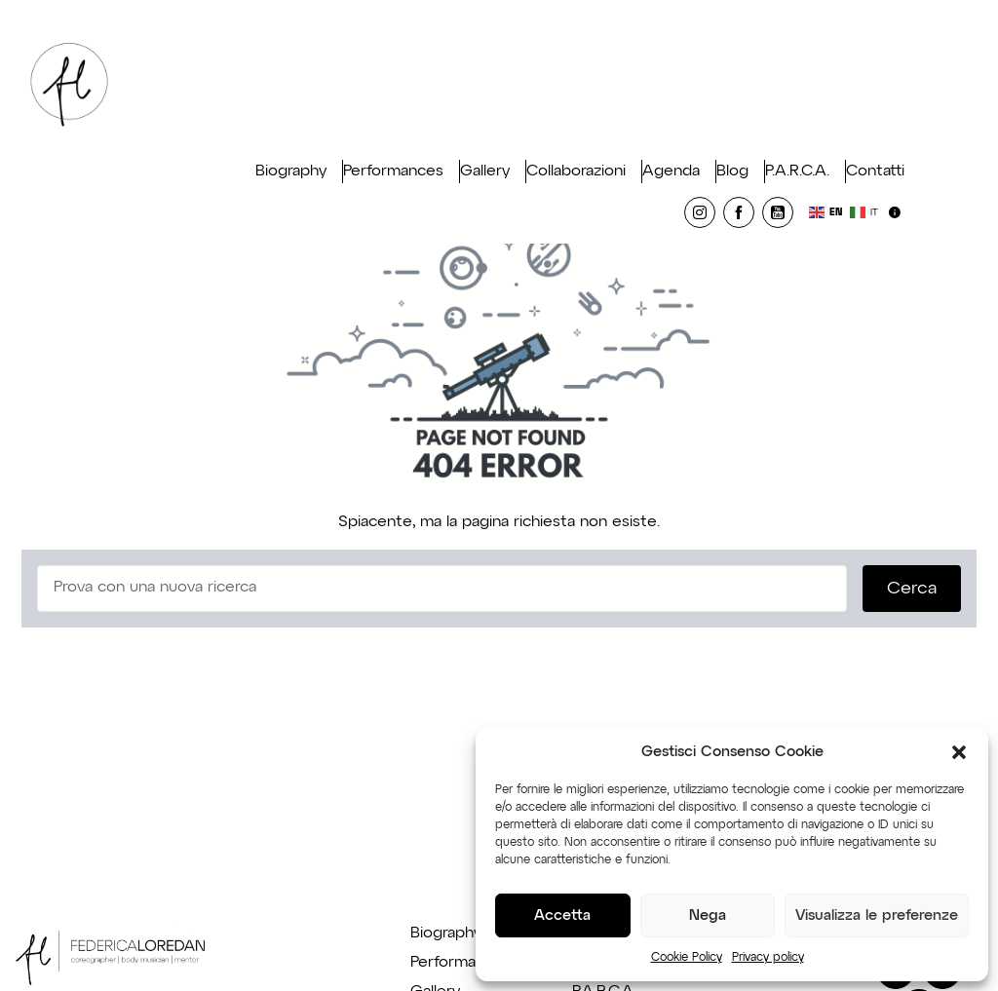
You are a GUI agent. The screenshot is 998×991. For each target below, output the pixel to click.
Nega (707, 915)
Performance (456, 963)
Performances (393, 171)
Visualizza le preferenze (876, 915)
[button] (959, 752)
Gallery (485, 171)
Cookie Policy (686, 958)
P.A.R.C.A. (797, 171)
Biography (290, 171)
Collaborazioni (576, 171)
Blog (732, 171)
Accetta (562, 915)
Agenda (671, 171)
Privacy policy (768, 958)
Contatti (875, 171)
